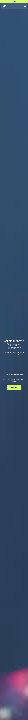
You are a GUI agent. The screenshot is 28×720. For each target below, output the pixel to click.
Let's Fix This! (14, 387)
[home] (5, 6)
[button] (25, 6)
